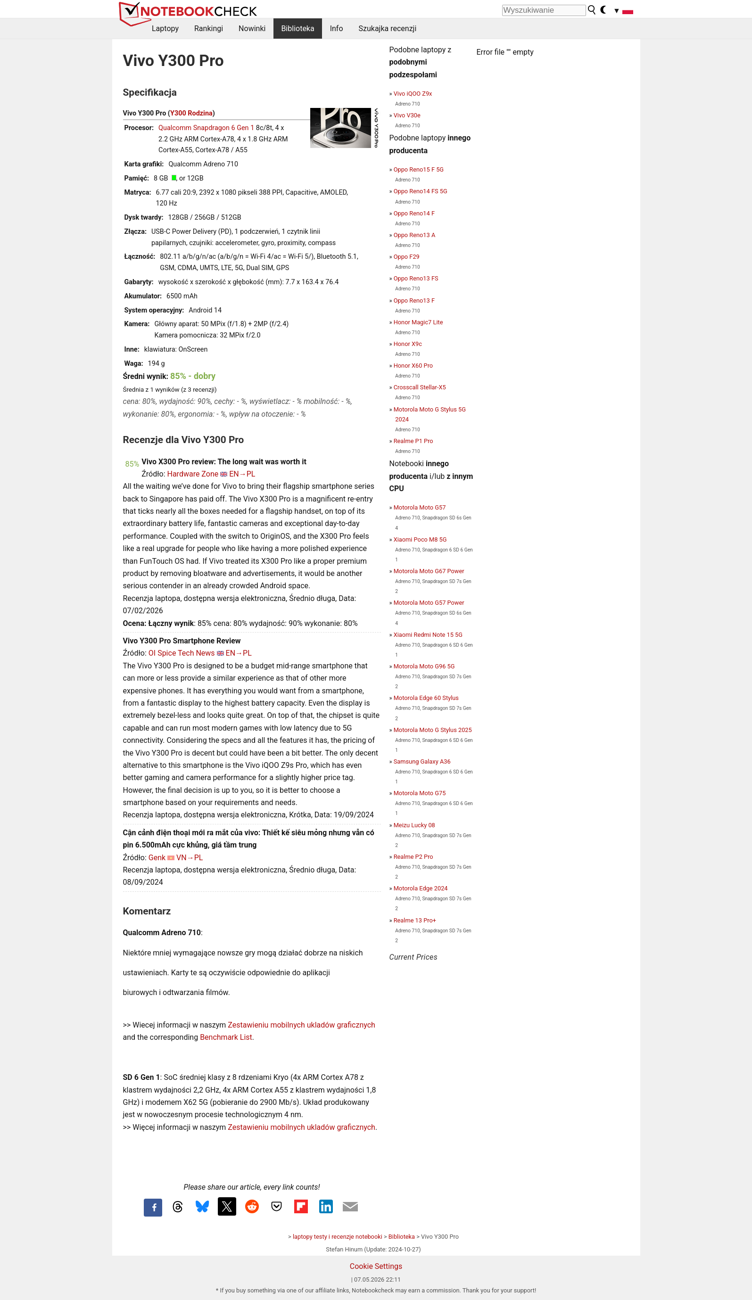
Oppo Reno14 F (414, 213)
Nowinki (252, 28)
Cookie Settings (376, 1266)
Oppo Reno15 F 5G (419, 169)
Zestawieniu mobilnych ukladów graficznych (301, 1024)
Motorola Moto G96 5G (424, 666)
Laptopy (165, 28)
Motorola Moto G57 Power (429, 602)
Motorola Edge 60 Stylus (426, 697)
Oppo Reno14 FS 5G (420, 191)
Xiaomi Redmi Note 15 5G (428, 634)
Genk (157, 857)
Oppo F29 (407, 256)
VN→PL (189, 857)
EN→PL (242, 473)
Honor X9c (408, 343)
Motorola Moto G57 (420, 507)
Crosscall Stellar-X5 (420, 387)
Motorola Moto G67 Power (429, 571)
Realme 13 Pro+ (415, 920)
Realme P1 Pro (413, 440)
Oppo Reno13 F (414, 300)
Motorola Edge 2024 (421, 888)
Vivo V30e (407, 115)
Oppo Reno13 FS (416, 278)
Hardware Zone (193, 473)
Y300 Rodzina (191, 113)
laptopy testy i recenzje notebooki (337, 1236)
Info (336, 28)
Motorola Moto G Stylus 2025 (433, 729)
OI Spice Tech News (182, 653)
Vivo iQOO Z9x (413, 93)
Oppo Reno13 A (415, 235)
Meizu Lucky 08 (414, 825)
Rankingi (208, 28)
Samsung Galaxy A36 (422, 761)
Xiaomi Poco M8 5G (420, 539)
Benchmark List (226, 1037)
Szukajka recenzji (388, 28)
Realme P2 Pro (413, 856)
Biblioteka (297, 28)
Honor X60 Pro (413, 365)
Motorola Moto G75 (420, 793)
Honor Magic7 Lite (418, 322)
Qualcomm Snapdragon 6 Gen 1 (206, 128)
